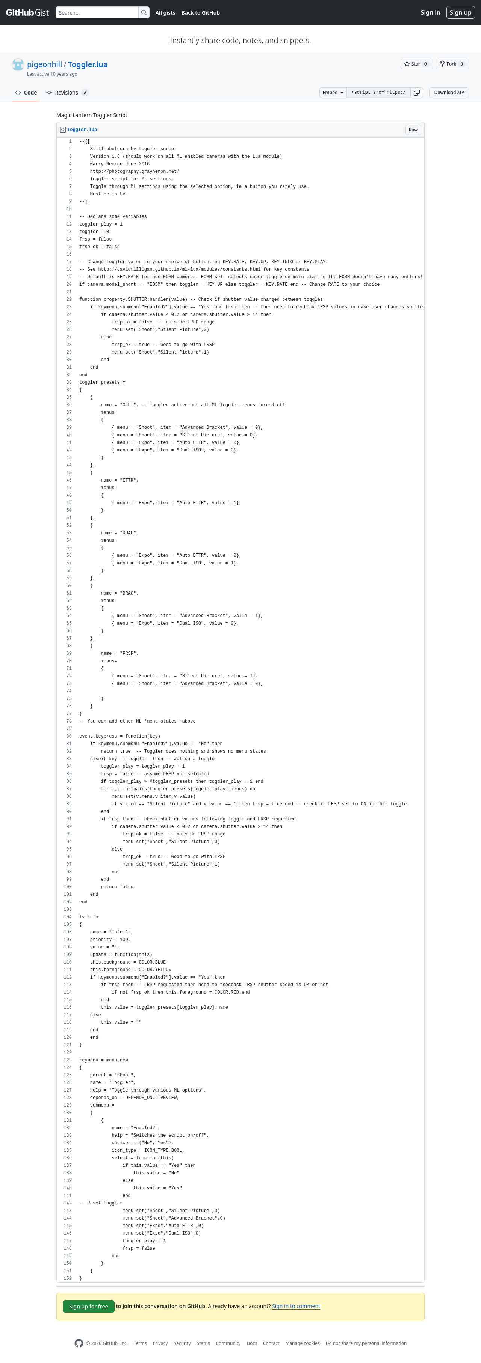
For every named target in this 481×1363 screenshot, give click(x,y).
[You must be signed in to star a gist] (417, 64)
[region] (240, 710)
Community (228, 1343)
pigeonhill (44, 64)
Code (26, 92)
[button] (416, 92)
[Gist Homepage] (28, 12)
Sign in (430, 12)
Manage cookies (302, 1343)
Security (182, 1343)
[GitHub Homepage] (78, 1343)
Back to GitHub (201, 12)
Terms (140, 1343)
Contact (271, 1343)
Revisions (67, 92)
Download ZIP (449, 92)
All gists (165, 12)
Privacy (160, 1343)
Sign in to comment (296, 1306)
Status (203, 1343)
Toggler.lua (88, 64)
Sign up (461, 12)
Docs (252, 1343)
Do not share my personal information (366, 1343)
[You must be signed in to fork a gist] (452, 64)
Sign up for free (88, 1306)
